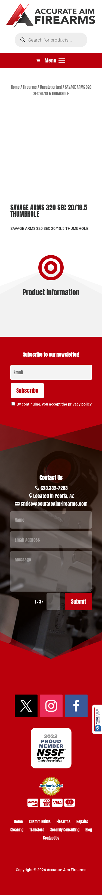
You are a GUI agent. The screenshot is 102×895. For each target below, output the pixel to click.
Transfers (36, 830)
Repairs (82, 822)
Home (15, 87)
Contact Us (51, 838)
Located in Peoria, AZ (53, 496)
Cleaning (16, 830)
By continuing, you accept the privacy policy (54, 404)
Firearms (30, 87)
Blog (88, 830)
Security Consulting (64, 830)
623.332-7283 (54, 488)
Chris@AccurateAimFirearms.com (54, 503)
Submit (78, 601)
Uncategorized (51, 87)
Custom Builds (40, 822)
